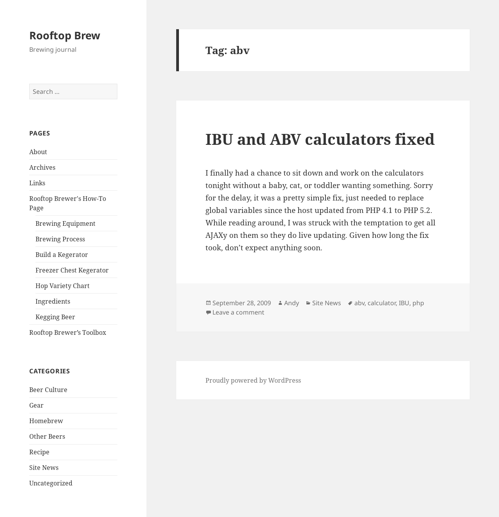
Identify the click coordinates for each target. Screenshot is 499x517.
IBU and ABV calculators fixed (320, 138)
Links (37, 183)
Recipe (39, 452)
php (418, 303)
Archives (42, 167)
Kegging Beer (55, 317)
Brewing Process (60, 239)
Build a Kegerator (61, 254)
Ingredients (52, 301)
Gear (36, 405)
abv (359, 303)
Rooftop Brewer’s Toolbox (67, 332)
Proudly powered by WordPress (253, 380)
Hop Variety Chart (62, 285)
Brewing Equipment (65, 223)
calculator (382, 303)
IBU (404, 303)
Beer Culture (48, 389)
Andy (291, 303)
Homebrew (46, 421)
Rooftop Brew (64, 35)
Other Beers (47, 436)
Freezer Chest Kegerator (72, 270)
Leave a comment (238, 312)
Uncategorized (51, 483)
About (38, 152)
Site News (43, 467)
